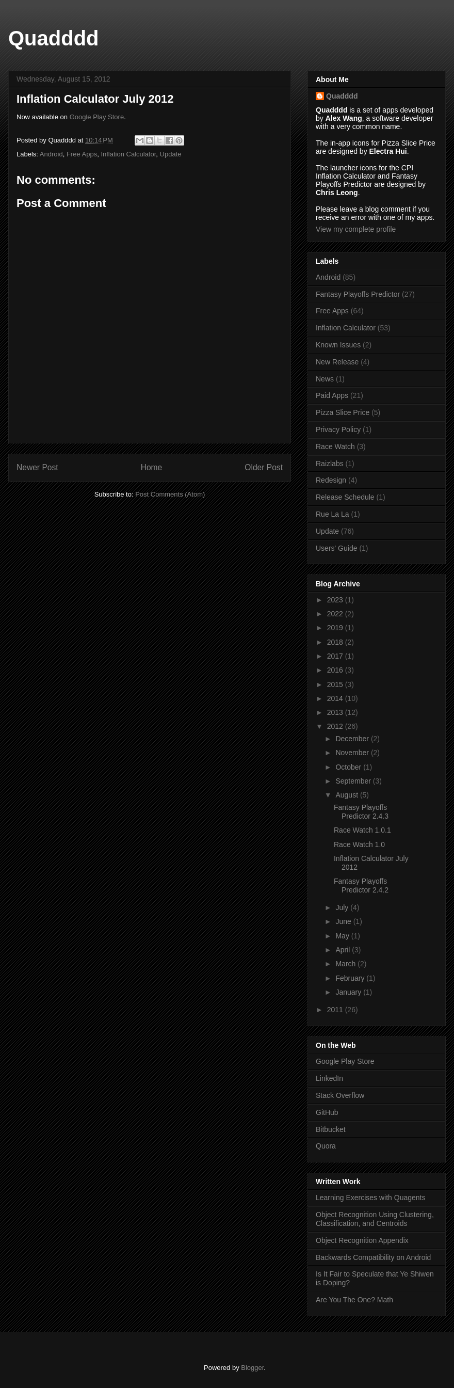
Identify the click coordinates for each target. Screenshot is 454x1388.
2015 (336, 684)
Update (171, 154)
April (343, 950)
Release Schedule (345, 497)
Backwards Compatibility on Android (373, 1257)
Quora (326, 1146)
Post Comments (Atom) (170, 494)
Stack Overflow (340, 1095)
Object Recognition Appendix (362, 1240)
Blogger (252, 1367)
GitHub (327, 1112)
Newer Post (37, 467)
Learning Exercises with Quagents (370, 1197)
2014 (336, 698)
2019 (336, 628)
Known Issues (338, 345)
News (325, 379)
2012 (336, 726)
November (352, 752)
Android (51, 154)
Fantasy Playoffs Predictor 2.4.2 (361, 885)
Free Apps (82, 154)
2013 (336, 712)
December (352, 739)
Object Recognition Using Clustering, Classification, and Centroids (375, 1218)
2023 (336, 600)
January (349, 992)
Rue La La (332, 514)
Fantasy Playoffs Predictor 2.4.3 (361, 811)
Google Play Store (97, 117)
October (349, 767)
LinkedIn (329, 1078)
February (350, 978)
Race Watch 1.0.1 (362, 830)
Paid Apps (332, 395)
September (353, 781)
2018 (336, 642)
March (346, 964)
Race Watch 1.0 (359, 844)
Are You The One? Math (354, 1300)
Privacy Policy (338, 429)
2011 (336, 1010)
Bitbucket (331, 1129)
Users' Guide (336, 548)
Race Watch (335, 446)
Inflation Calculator (128, 154)
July (342, 907)
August (347, 795)
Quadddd (53, 38)
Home (152, 467)
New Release (337, 362)
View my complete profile (356, 229)
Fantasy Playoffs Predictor (358, 294)
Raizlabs (330, 463)
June (344, 921)
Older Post (264, 467)
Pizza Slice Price (342, 412)
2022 (336, 614)
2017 (336, 656)
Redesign (331, 480)
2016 (336, 670)
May (343, 936)
